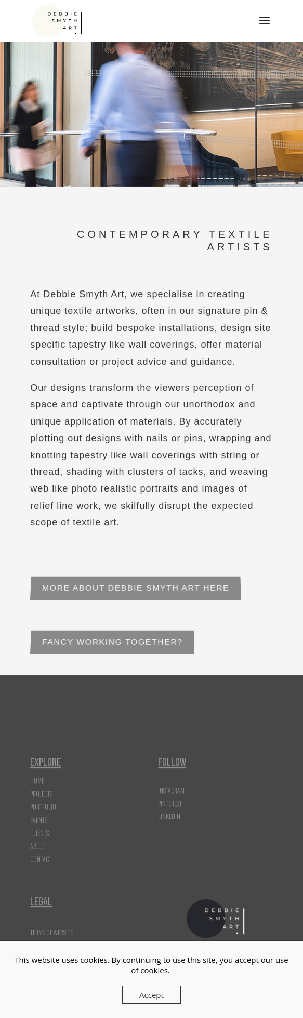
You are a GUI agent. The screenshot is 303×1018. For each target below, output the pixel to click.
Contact (40, 852)
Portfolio (43, 800)
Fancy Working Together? (112, 642)
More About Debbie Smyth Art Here (136, 588)
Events (38, 813)
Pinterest (170, 801)
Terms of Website (51, 931)
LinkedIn (169, 814)
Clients (39, 826)
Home (37, 774)
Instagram (171, 788)
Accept (151, 994)
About (38, 839)
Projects (41, 787)
